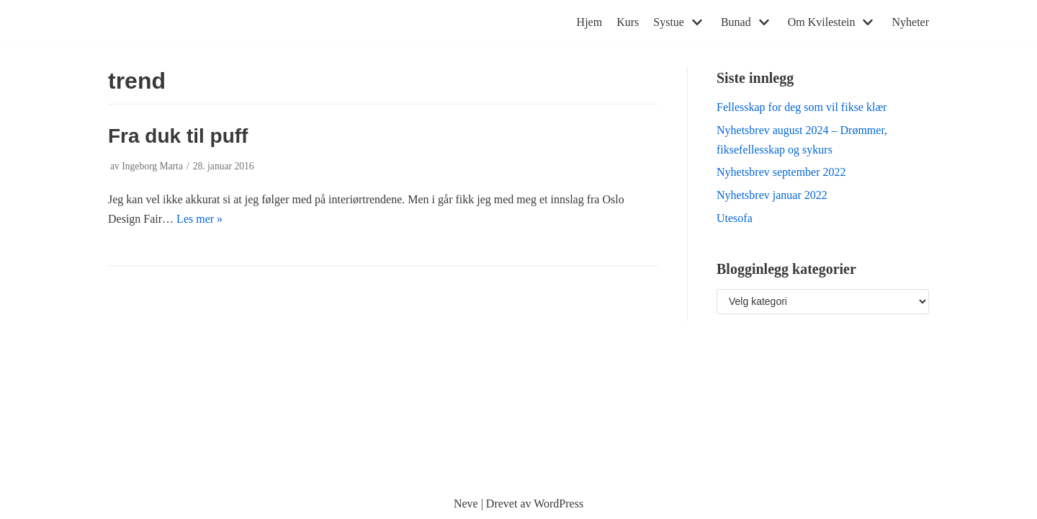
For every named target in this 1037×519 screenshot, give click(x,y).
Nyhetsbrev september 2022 (781, 172)
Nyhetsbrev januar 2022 (772, 195)
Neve (466, 503)
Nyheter (910, 22)
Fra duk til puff (178, 136)
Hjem (590, 22)
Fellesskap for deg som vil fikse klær (801, 107)
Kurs (627, 22)
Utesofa (735, 218)
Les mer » (199, 219)
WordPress (558, 503)
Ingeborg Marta (152, 166)
